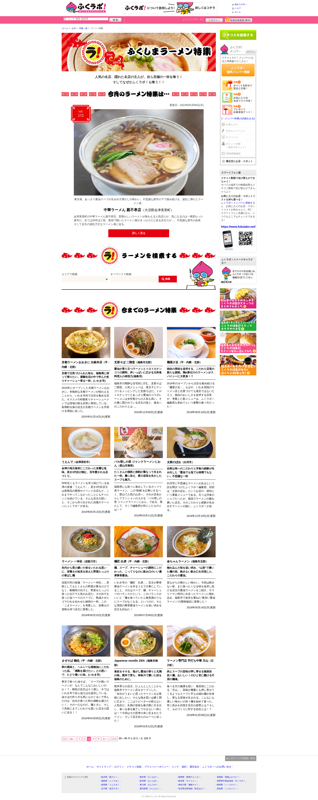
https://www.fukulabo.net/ (238, 226)
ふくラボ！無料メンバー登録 (238, 70)
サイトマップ (104, 766)
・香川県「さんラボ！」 (149, 785)
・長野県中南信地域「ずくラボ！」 (231, 781)
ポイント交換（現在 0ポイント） (236, 145)
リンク (175, 766)
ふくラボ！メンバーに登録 (235, 202)
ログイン (214, 19)
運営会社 (194, 766)
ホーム (238, 12)
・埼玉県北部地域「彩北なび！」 (191, 788)
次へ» (106, 739)
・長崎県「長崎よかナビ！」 (228, 777)
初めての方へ (241, 4)
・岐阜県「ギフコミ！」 (187, 781)
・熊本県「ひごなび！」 (149, 777)
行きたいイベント (235, 130)
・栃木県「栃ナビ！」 (109, 777)
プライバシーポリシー (156, 766)
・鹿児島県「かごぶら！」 (150, 788)
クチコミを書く (238, 35)
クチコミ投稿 (134, 766)
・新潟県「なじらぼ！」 (149, 781)
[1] (64, 738)
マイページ (232, 137)
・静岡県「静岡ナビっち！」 (189, 777)
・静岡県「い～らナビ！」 (227, 785)
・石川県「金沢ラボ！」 (110, 788)
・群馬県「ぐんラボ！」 (110, 785)
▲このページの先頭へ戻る (240, 758)
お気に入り (232, 124)
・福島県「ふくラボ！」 (110, 781)
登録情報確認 (233, 153)
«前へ (72, 739)
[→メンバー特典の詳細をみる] (238, 118)
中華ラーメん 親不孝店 (139, 210)
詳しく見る (138, 233)
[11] (114, 738)
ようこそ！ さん (193, 19)
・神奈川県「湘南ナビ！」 (188, 785)
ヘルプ (238, 8)
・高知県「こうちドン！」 (227, 788)
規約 (184, 766)
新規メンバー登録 (238, 19)
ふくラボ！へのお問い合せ (216, 766)
